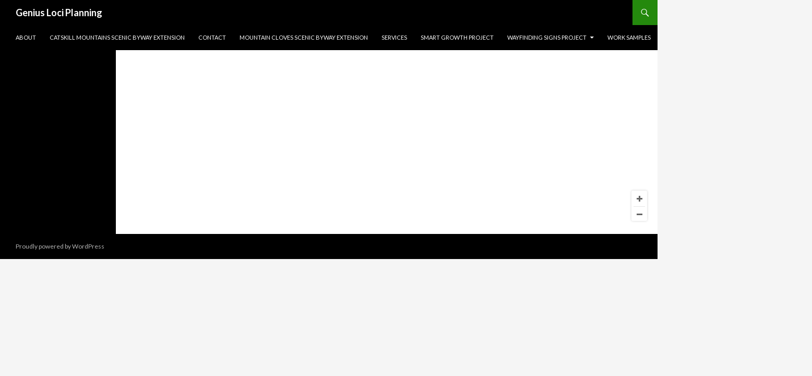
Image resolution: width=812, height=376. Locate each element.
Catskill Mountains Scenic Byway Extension (117, 37)
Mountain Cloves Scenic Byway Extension (304, 37)
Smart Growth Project (457, 37)
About (26, 37)
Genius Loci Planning (59, 12)
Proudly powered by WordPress (60, 246)
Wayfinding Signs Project (547, 37)
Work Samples (629, 37)
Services (394, 37)
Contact (212, 37)
